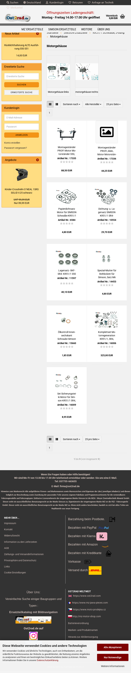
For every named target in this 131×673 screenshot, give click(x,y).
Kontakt (8, 531)
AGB (6, 550)
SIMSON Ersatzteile (62, 29)
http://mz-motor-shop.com (86, 618)
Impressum (10, 525)
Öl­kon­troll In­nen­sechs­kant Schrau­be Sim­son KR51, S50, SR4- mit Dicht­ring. (66, 337)
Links (7, 568)
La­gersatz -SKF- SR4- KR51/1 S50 (67, 274)
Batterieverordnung (78, 625)
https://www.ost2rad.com (87, 597)
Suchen (12, 2)
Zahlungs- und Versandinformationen (24, 556)
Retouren (76, 2)
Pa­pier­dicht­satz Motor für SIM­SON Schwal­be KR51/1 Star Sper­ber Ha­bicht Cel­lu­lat (66, 214)
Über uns (103, 29)
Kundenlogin (54, 2)
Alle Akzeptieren (113, 647)
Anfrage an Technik (101, 2)
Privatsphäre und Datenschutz (20, 562)
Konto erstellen (12, 142)
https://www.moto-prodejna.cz (89, 611)
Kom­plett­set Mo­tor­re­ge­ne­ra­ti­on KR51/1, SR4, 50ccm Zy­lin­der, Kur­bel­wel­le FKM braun (107, 337)
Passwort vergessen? (15, 148)
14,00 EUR (21, 55)
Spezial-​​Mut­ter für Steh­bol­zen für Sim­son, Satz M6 (106, 276)
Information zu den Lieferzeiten (20, 543)
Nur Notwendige (112, 657)
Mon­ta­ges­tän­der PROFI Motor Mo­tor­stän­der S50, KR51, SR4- (66, 153)
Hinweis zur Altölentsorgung (83, 639)
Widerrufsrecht (12, 537)
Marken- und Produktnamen (83, 632)
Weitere (86, 29)
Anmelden (22, 135)
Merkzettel (15, 7)
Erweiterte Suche (22, 92)
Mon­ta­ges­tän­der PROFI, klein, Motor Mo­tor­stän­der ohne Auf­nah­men (106, 153)
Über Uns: (33, 594)
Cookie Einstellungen (15, 574)
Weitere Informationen (113, 666)
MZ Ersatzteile (32, 29)
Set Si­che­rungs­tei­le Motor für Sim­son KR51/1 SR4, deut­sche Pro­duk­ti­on (66, 399)
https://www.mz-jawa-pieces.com (90, 604)
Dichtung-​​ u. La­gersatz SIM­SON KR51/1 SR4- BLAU (106, 214)
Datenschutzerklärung (47, 660)
